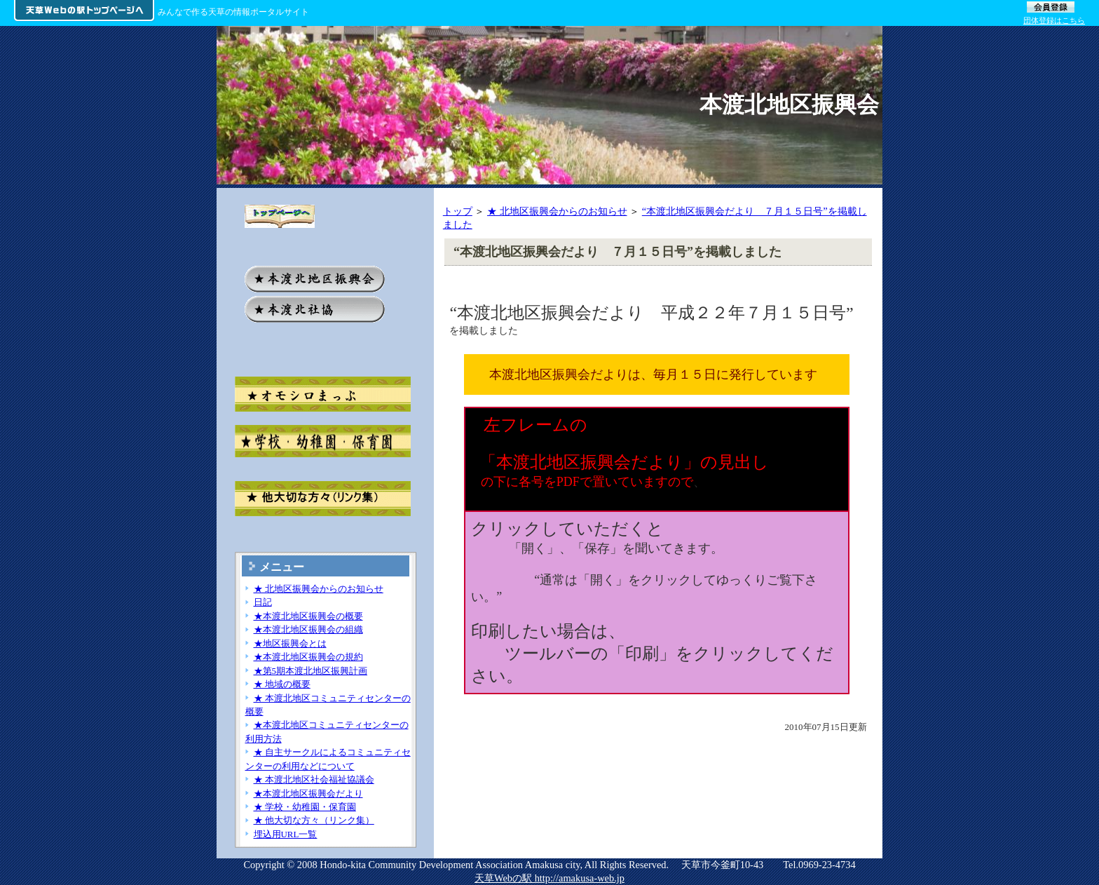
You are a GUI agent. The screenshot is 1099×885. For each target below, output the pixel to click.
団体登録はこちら (1054, 20)
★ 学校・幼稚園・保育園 (305, 807)
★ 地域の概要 (282, 684)
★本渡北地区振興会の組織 (308, 629)
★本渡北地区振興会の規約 (308, 656)
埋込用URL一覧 (286, 834)
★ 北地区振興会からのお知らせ (557, 211)
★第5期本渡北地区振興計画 (310, 671)
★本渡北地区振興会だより (308, 793)
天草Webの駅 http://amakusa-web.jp (549, 878)
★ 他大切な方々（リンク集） (314, 820)
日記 (263, 602)
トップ (457, 211)
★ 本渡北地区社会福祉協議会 (314, 779)
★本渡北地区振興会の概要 (308, 616)
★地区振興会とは (290, 643)
